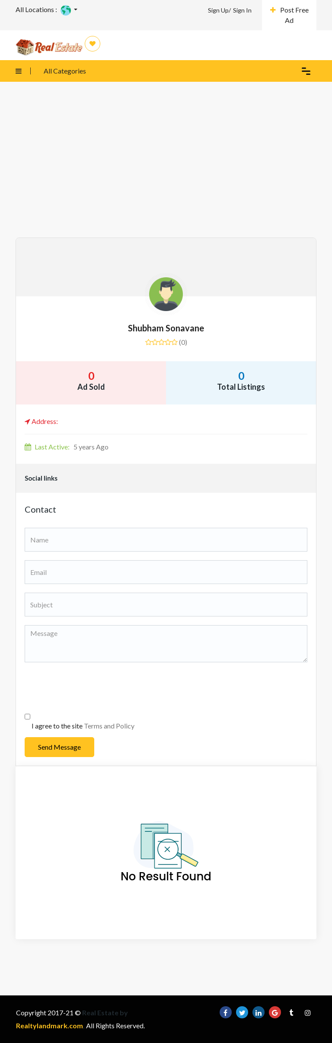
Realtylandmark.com (49, 1025)
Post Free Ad (289, 15)
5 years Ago (67, 447)
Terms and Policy (109, 726)
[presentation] (90, 688)
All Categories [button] (46, 71)
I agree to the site (83, 726)
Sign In (242, 10)
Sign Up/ (219, 10)
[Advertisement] (166, 172)
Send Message (59, 747)
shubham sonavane (166, 328)
